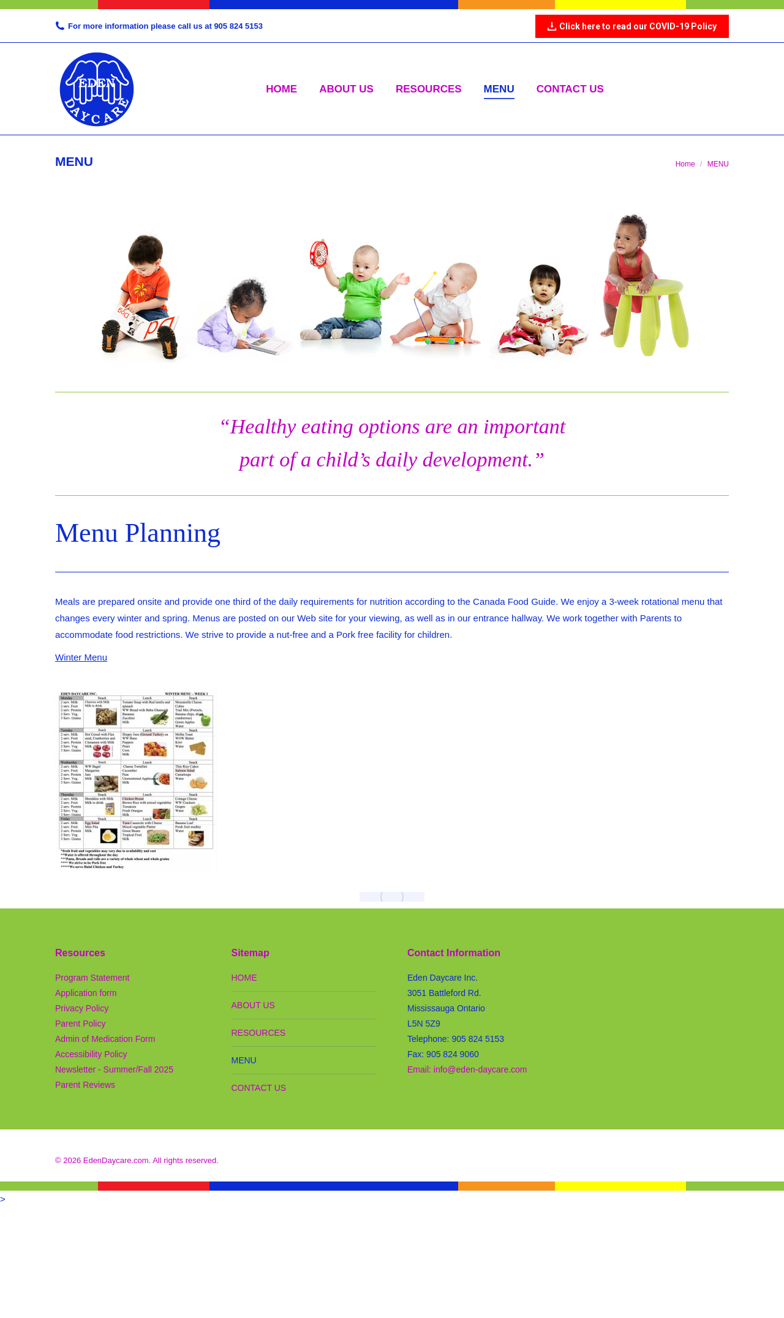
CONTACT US (259, 1088)
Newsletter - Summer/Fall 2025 (114, 1069)
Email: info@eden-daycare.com (467, 1069)
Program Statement (92, 978)
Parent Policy (80, 1023)
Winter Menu (81, 657)
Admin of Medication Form (105, 1039)
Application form (85, 993)
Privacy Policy (81, 1008)
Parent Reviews (85, 1085)
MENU (244, 1060)
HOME (244, 978)
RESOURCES (259, 1033)
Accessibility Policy (91, 1054)
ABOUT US (253, 1005)
